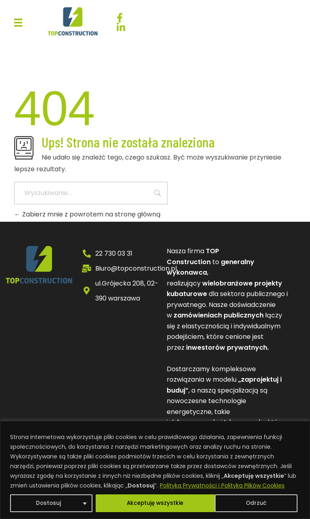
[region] (155, 470)
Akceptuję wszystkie (240, 503)
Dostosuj (48, 503)
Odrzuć (136, 503)
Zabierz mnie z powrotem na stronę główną (87, 214)
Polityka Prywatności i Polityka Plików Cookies (222, 485)
